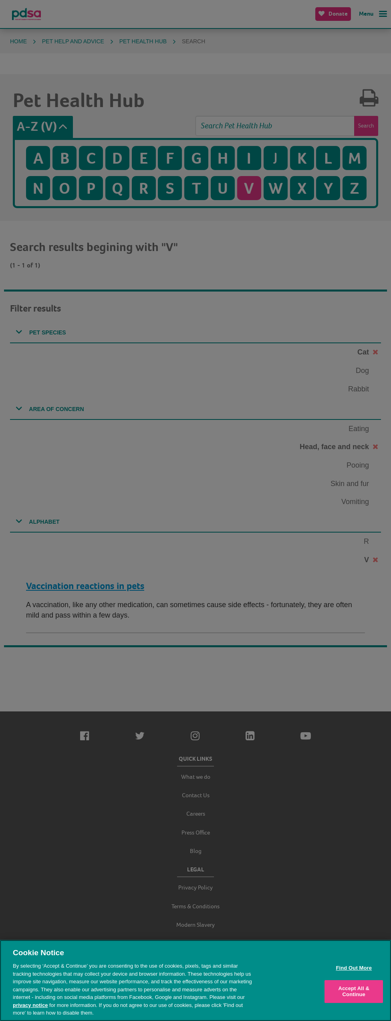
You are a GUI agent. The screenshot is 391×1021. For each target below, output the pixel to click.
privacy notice (30, 1005)
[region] (195, 980)
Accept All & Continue (353, 991)
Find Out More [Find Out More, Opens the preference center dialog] (354, 968)
